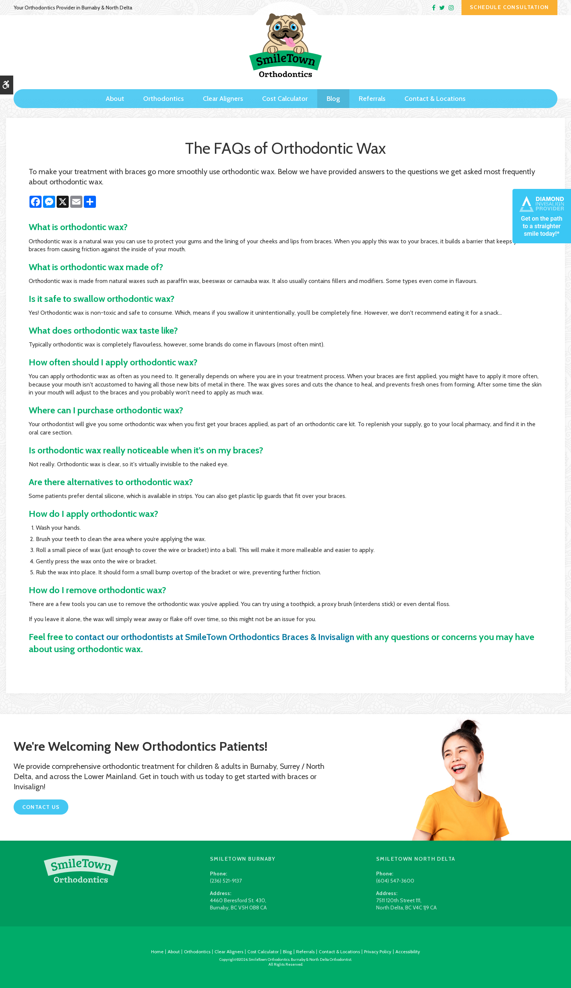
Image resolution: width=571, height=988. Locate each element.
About (115, 97)
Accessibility (407, 951)
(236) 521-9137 (226, 880)
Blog (333, 97)
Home (157, 951)
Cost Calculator (285, 97)
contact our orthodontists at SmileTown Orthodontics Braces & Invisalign (218, 636)
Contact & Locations (435, 97)
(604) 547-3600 (395, 880)
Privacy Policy (377, 951)
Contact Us (41, 807)
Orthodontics (163, 97)
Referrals (372, 97)
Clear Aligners (223, 97)
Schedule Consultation (509, 7)
